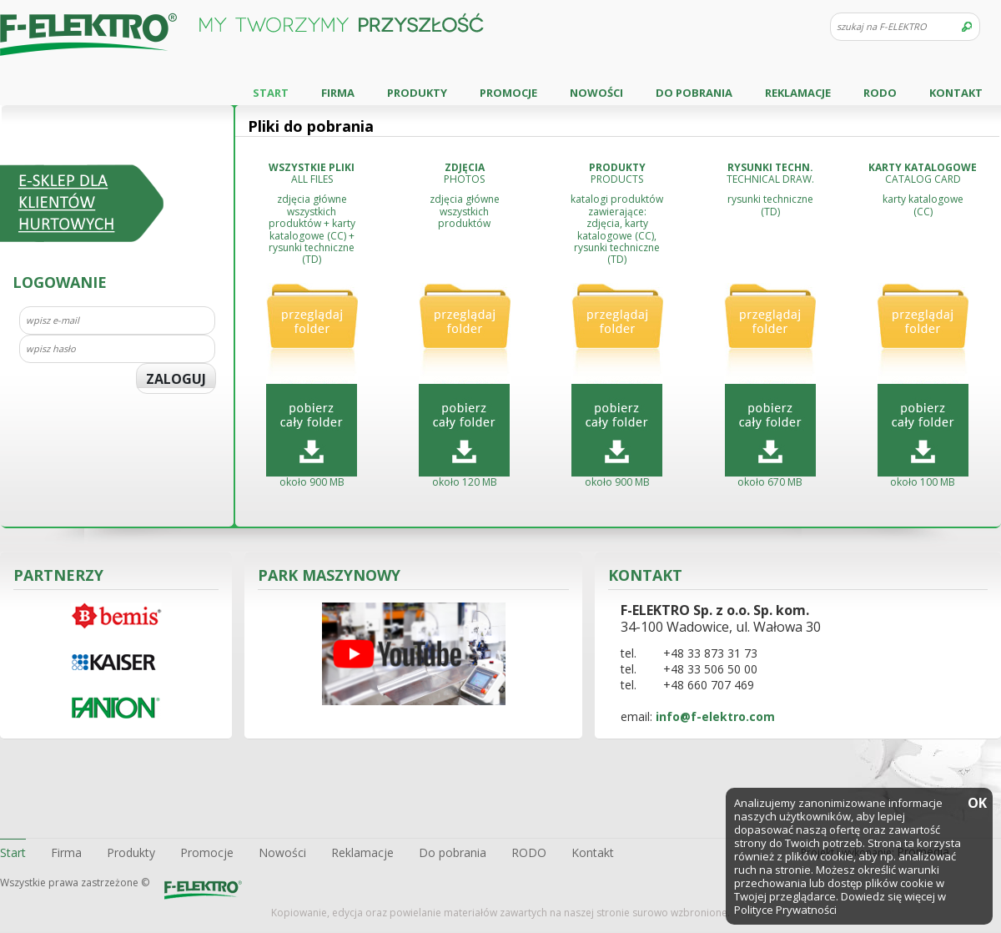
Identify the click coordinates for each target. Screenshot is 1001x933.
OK (976, 804)
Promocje (508, 92)
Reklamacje (798, 92)
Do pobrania (694, 92)
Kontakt (956, 92)
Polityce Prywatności (785, 909)
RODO (880, 92)
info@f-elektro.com (715, 716)
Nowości (596, 92)
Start (271, 92)
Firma (338, 92)
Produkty (417, 92)
